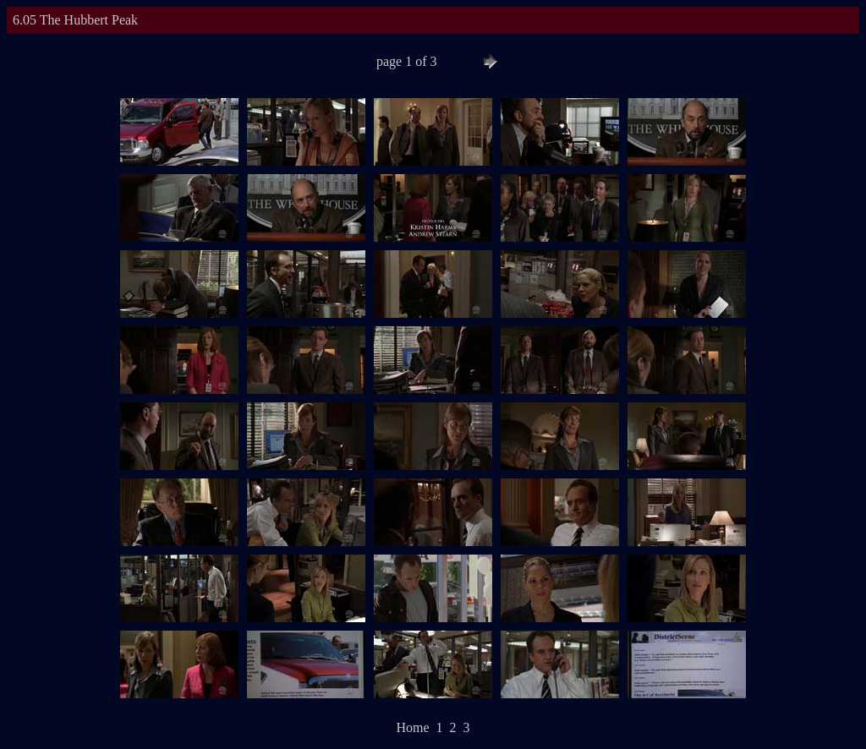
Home (412, 727)
